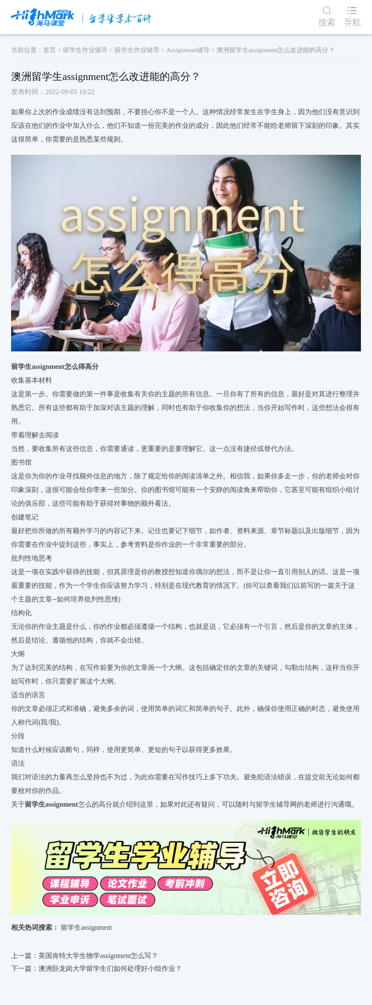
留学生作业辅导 (85, 50)
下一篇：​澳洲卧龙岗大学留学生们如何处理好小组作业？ (96, 968)
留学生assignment (37, 366)
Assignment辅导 (188, 50)
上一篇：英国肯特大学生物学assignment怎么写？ (84, 955)
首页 (49, 50)
